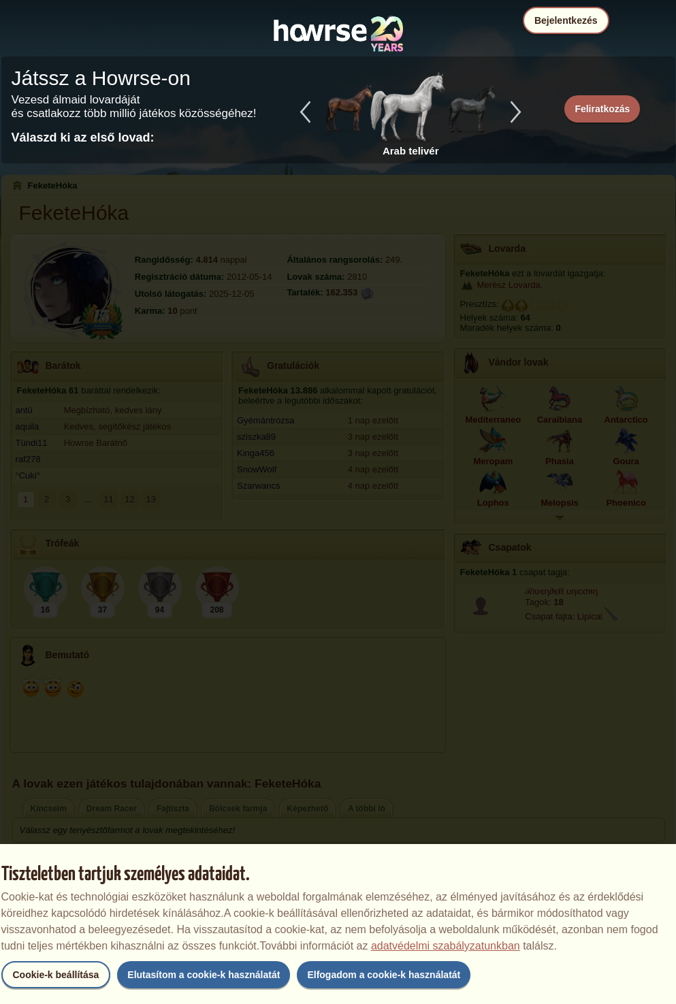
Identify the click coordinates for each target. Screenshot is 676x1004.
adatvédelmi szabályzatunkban (445, 946)
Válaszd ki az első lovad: (83, 137)
